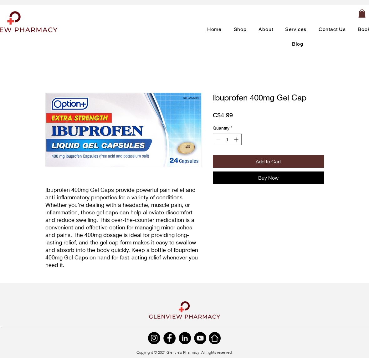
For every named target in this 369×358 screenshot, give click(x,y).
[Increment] (237, 139)
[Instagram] (154, 338)
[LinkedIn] (185, 338)
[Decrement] (218, 139)
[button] (362, 13)
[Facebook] (169, 338)
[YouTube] (200, 338)
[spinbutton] (227, 139)
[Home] (215, 338)
